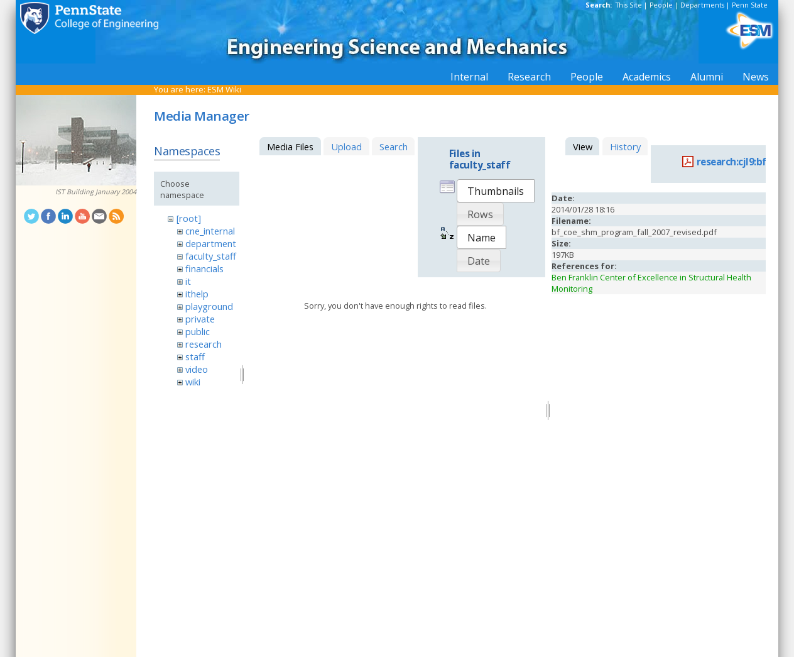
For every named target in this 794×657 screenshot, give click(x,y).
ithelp (197, 293)
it (188, 281)
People (661, 5)
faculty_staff (210, 256)
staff (195, 356)
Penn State (750, 5)
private (200, 318)
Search (393, 146)
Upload (346, 146)
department (210, 243)
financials (204, 268)
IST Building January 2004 (95, 191)
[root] (189, 218)
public (197, 331)
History (625, 146)
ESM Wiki (224, 89)
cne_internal (210, 230)
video (196, 369)
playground (209, 306)
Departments (702, 5)
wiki (192, 381)
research (203, 344)
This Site (629, 5)
